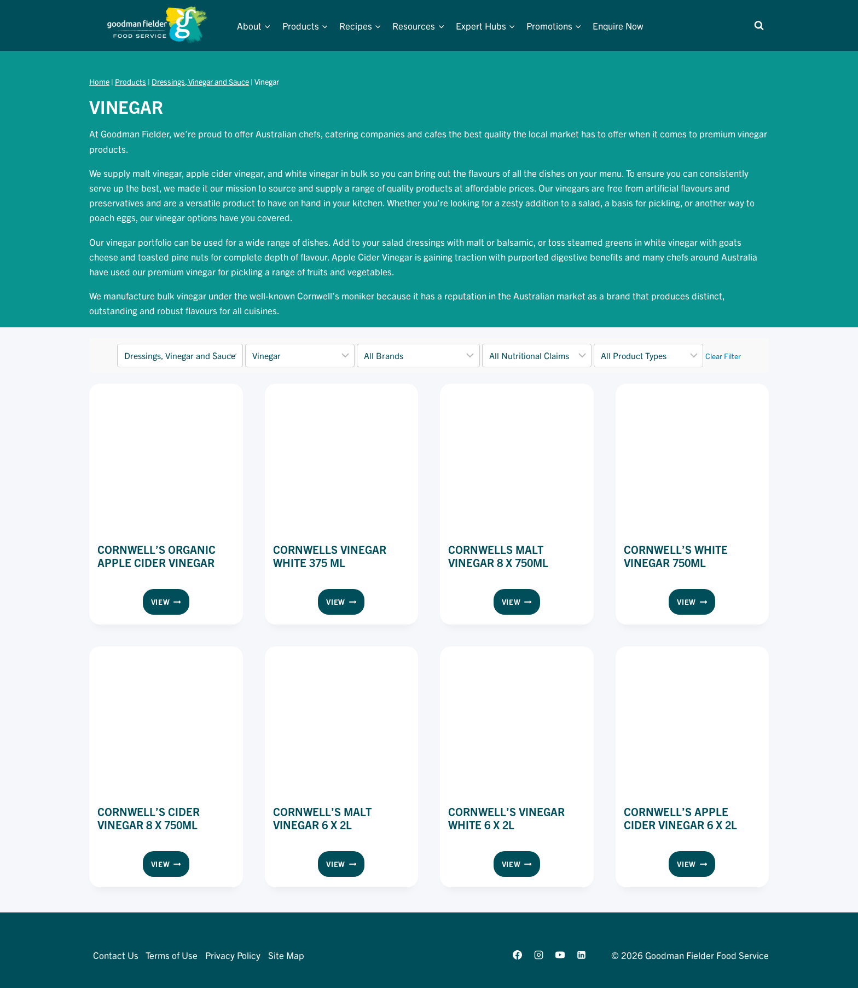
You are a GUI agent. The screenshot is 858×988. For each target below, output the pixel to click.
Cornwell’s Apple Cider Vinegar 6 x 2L (680, 818)
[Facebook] (517, 954)
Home (99, 81)
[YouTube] (559, 954)
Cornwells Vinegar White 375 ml (329, 555)
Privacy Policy (232, 955)
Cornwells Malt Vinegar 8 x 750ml (498, 555)
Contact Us (115, 955)
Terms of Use (172, 955)
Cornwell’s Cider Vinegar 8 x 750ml (148, 818)
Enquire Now (618, 25)
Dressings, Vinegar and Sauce (200, 81)
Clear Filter (723, 356)
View (170, 604)
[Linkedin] (581, 954)
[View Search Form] (759, 26)
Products (130, 81)
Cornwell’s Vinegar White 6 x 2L (506, 818)
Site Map (286, 955)
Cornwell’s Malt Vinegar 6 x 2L (322, 818)
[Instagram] (538, 954)
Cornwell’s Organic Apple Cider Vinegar (156, 555)
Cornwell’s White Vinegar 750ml (676, 555)
